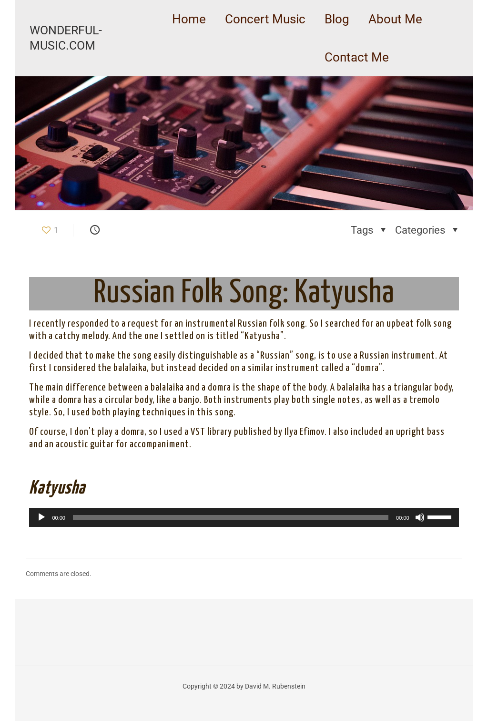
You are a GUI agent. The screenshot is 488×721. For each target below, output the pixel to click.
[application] (243, 517)
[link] (265, 43)
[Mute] (420, 517)
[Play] (41, 517)
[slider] (230, 517)
